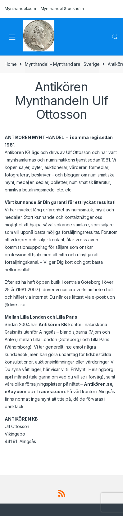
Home (10, 64)
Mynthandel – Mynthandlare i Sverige (62, 64)
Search (115, 36)
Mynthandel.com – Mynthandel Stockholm (44, 8)
